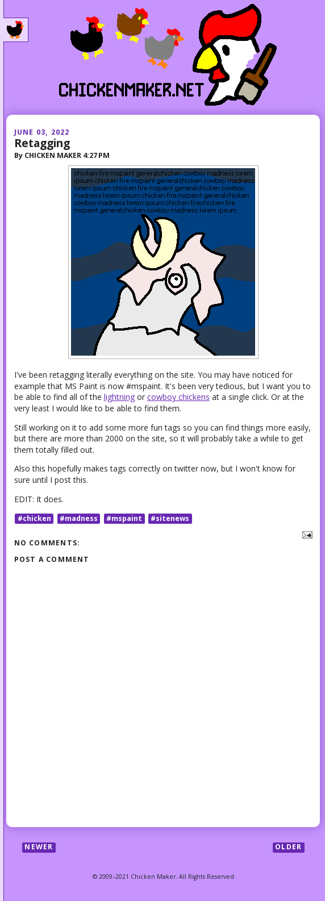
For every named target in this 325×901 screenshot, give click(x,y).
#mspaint (124, 518)
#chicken (34, 518)
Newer (38, 847)
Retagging (42, 143)
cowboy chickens (178, 396)
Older (288, 847)
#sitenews (170, 518)
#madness (79, 518)
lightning (119, 396)
